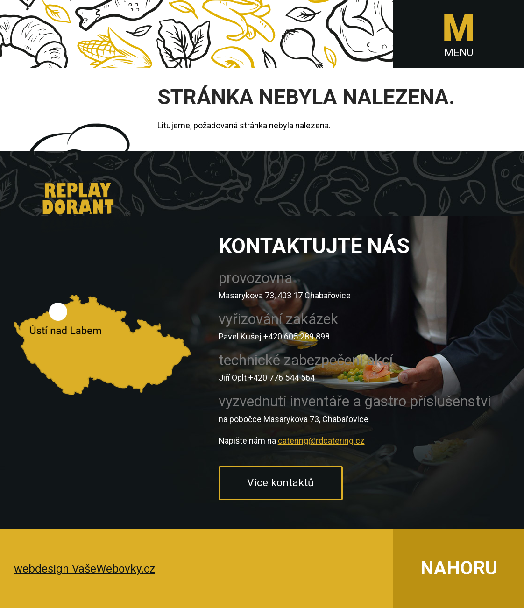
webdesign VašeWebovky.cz (84, 568)
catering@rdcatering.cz (321, 440)
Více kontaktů (280, 482)
